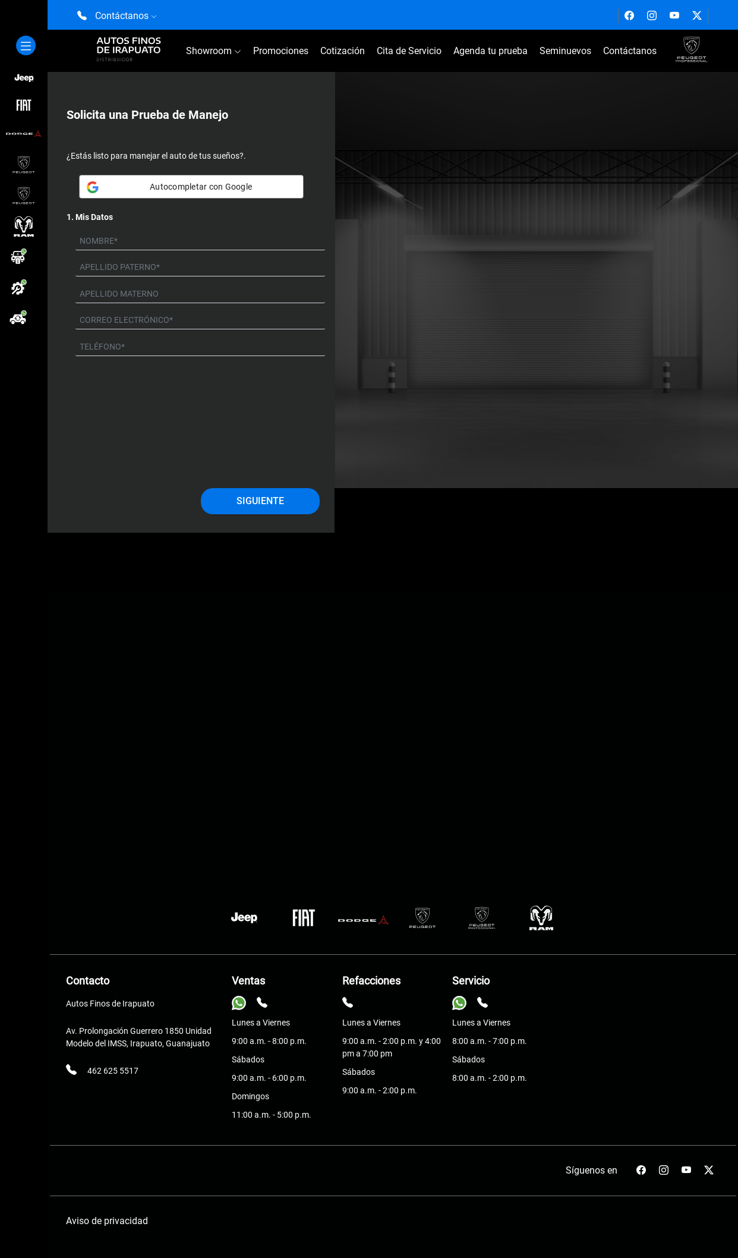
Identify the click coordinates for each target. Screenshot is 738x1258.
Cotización (342, 50)
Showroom (213, 50)
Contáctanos (630, 50)
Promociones (280, 50)
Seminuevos (565, 50)
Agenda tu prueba (490, 50)
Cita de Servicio (409, 50)
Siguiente (260, 501)
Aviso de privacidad (107, 1220)
